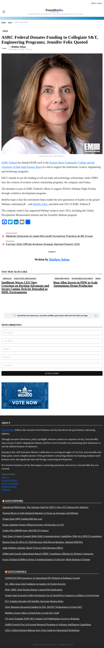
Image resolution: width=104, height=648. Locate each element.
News (97, 278)
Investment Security (82, 278)
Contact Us (6, 490)
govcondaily (17, 571)
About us (5, 477)
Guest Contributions (9, 483)
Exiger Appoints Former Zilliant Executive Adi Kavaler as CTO (33, 524)
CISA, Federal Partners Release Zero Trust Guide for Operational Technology (42, 630)
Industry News (62, 278)
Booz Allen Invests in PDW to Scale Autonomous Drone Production (76, 284)
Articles (7, 278)
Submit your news (8, 487)
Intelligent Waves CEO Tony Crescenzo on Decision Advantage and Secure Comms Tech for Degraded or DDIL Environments (25, 287)
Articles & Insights (9, 480)
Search (96, 316)
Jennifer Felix (40, 204)
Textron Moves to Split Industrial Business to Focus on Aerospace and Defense (40, 513)
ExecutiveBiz (7, 430)
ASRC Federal (9, 162)
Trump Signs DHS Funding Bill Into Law (22, 519)
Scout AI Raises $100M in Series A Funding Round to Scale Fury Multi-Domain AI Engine (46, 559)
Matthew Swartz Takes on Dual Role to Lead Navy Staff (32, 613)
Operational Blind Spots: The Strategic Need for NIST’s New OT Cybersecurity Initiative (45, 507)
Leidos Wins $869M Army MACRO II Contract (25, 530)
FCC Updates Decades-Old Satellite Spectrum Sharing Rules (34, 601)
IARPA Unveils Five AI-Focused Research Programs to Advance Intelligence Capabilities (48, 624)
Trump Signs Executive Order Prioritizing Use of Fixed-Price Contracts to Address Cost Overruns (52, 595)
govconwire (14, 500)
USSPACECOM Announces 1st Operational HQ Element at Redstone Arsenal (42, 578)
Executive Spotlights (25, 278)
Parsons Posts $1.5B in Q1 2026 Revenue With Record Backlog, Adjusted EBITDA (42, 542)
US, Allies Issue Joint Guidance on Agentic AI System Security (35, 584)
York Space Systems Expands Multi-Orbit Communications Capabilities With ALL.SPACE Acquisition (52, 536)
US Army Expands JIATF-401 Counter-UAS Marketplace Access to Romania (42, 618)
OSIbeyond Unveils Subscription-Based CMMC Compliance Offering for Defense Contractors (47, 553)
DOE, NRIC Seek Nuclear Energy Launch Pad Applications (33, 589)
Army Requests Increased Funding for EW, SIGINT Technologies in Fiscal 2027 (43, 607)
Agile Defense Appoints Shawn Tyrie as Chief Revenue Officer (32, 548)
